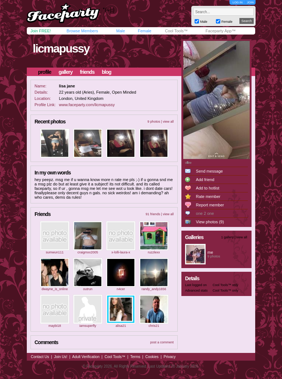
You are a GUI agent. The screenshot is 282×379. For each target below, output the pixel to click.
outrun (88, 289)
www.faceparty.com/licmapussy (87, 104)
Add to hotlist (208, 188)
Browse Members (82, 31)
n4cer (121, 289)
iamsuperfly (87, 326)
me (210, 252)
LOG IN (237, 2)
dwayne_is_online (54, 289)
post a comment (162, 342)
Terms (135, 357)
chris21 (153, 326)
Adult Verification (86, 357)
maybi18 (54, 326)
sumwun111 (55, 252)
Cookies (152, 357)
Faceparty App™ (221, 31)
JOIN (250, 2)
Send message (209, 171)
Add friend (205, 179)
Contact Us (40, 357)
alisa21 (121, 326)
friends (87, 72)
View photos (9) (210, 222)
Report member (210, 205)
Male (120, 31)
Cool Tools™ (176, 31)
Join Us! (60, 357)
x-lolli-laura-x (120, 252)
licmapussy (61, 48)
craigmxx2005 (87, 252)
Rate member (208, 196)
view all (168, 121)
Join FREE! (40, 31)
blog (106, 72)
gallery (65, 72)
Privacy (170, 357)
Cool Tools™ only (225, 285)
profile (44, 72)
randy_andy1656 (153, 289)
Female (144, 31)
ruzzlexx (154, 252)
